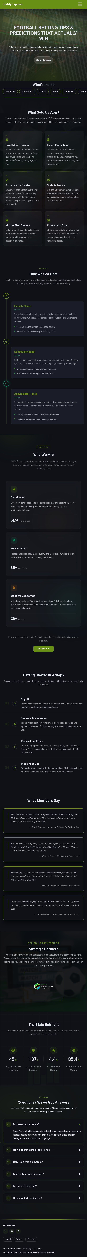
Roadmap (27, 91)
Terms (19, 1239)
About (42, 91)
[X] (5, 1231)
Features (10, 91)
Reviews (69, 91)
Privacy (31, 1239)
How (55, 91)
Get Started (43, 649)
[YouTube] (11, 1231)
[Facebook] (18, 1231)
